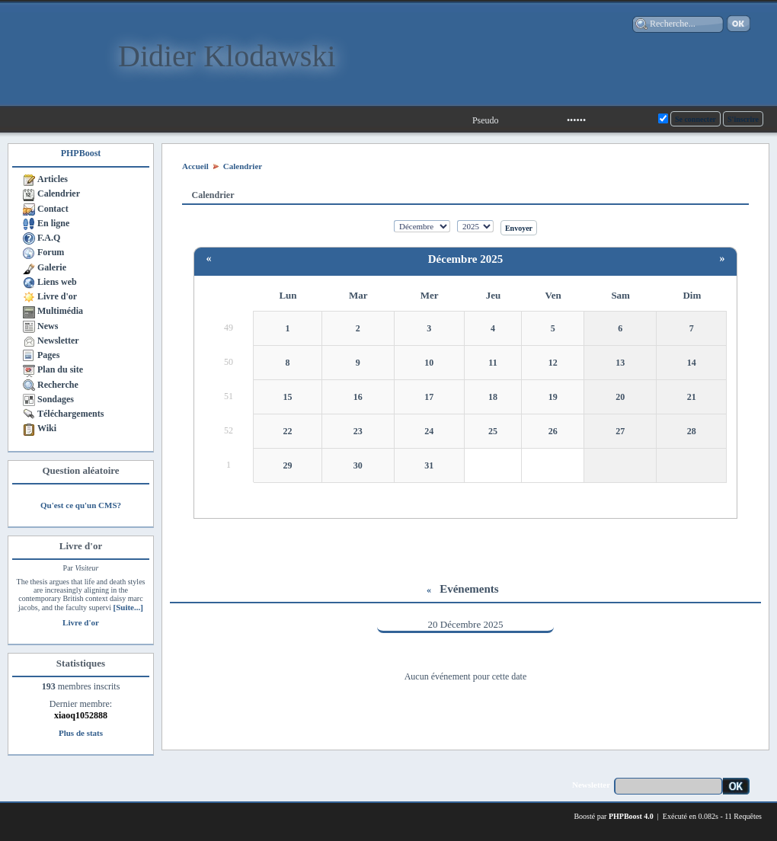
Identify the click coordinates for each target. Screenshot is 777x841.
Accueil (195, 166)
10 (428, 362)
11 (492, 362)
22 (288, 431)
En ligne (53, 223)
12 (553, 362)
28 (691, 431)
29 (288, 465)
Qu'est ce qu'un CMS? (80, 505)
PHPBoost (81, 153)
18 (492, 397)
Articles (52, 179)
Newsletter (58, 340)
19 (553, 397)
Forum (50, 252)
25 (492, 431)
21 (691, 397)
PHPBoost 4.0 (631, 816)
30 (358, 465)
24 (428, 431)
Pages (48, 355)
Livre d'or (57, 296)
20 (620, 397)
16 (358, 397)
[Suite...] (127, 607)
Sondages (55, 399)
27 (620, 431)
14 (691, 362)
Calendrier (58, 193)
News (47, 326)
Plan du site (60, 369)
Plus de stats (81, 732)
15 (288, 397)
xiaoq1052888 (80, 715)
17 (428, 397)
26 (553, 431)
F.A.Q (48, 237)
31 (428, 465)
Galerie (51, 267)
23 (358, 431)
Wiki (46, 428)
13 (620, 362)
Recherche (57, 384)
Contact (53, 208)
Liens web (57, 282)
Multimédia (60, 310)
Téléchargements (70, 413)
